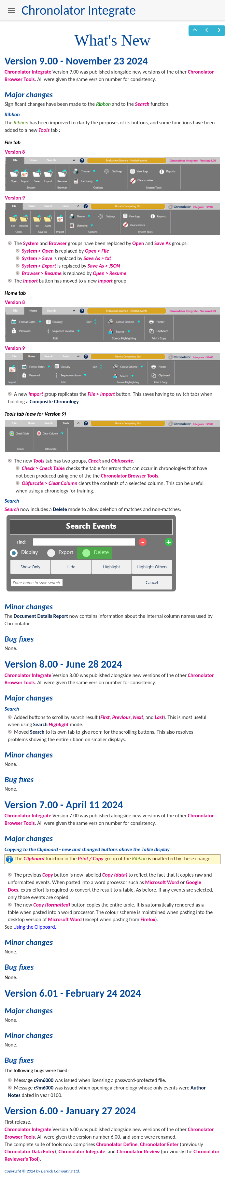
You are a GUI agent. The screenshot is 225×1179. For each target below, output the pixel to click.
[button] (195, 30)
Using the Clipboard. (34, 927)
